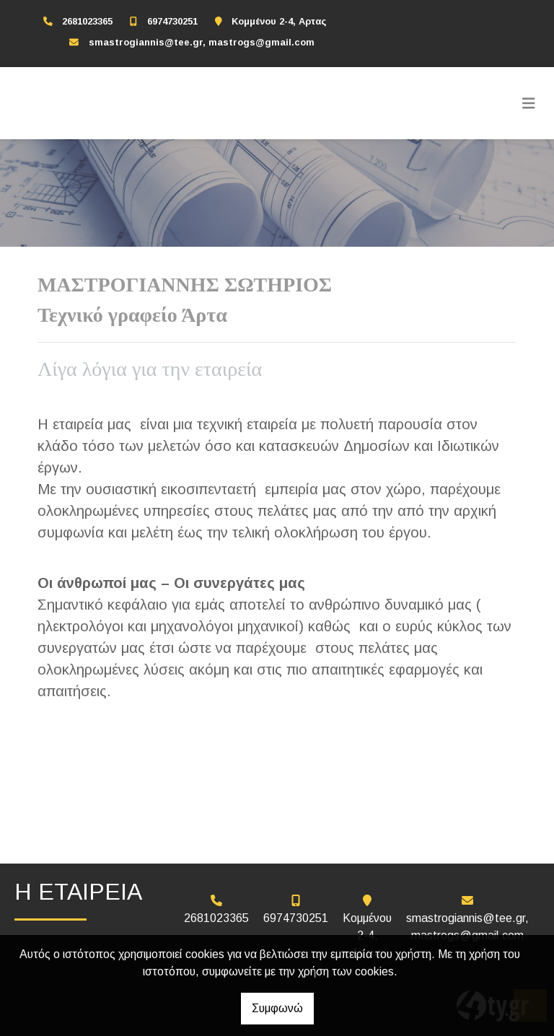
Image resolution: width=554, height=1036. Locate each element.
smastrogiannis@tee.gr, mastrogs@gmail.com (202, 42)
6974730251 (172, 21)
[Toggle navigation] (529, 103)
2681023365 (87, 21)
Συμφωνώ (277, 1008)
